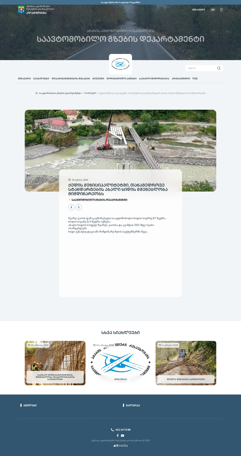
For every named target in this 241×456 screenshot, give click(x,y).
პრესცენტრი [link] (181, 78)
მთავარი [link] (198, 9)
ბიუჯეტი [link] (98, 78)
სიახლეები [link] (41, 78)
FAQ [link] (195, 78)
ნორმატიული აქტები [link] (122, 78)
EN (212, 9)
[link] (37, 9)
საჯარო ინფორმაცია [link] (154, 78)
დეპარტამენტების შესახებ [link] (71, 78)
